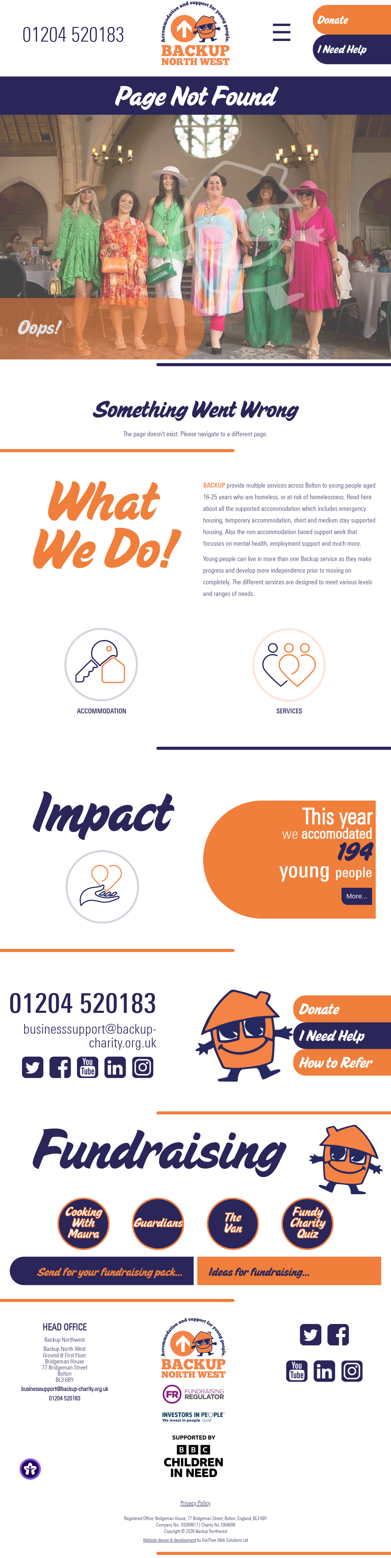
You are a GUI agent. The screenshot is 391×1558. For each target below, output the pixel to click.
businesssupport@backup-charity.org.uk (89, 1035)
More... (357, 896)
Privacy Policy (195, 1502)
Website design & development (169, 1539)
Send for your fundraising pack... (109, 1271)
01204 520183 (73, 34)
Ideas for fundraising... (259, 1271)
